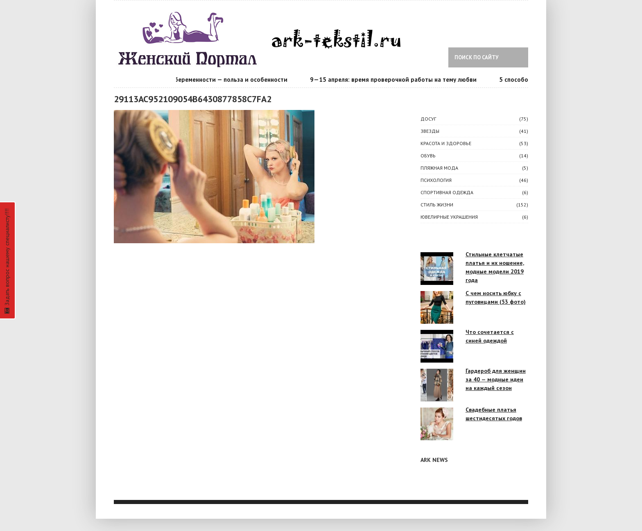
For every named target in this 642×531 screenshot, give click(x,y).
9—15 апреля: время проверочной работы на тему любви (397, 79)
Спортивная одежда (446, 192)
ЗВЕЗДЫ (429, 131)
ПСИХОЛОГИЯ (436, 180)
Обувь (428, 155)
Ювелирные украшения (449, 217)
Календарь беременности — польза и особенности (219, 79)
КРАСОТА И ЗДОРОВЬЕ (445, 143)
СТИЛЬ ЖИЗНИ (436, 205)
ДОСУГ (428, 119)
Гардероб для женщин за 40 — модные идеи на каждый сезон (496, 379)
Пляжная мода (439, 168)
